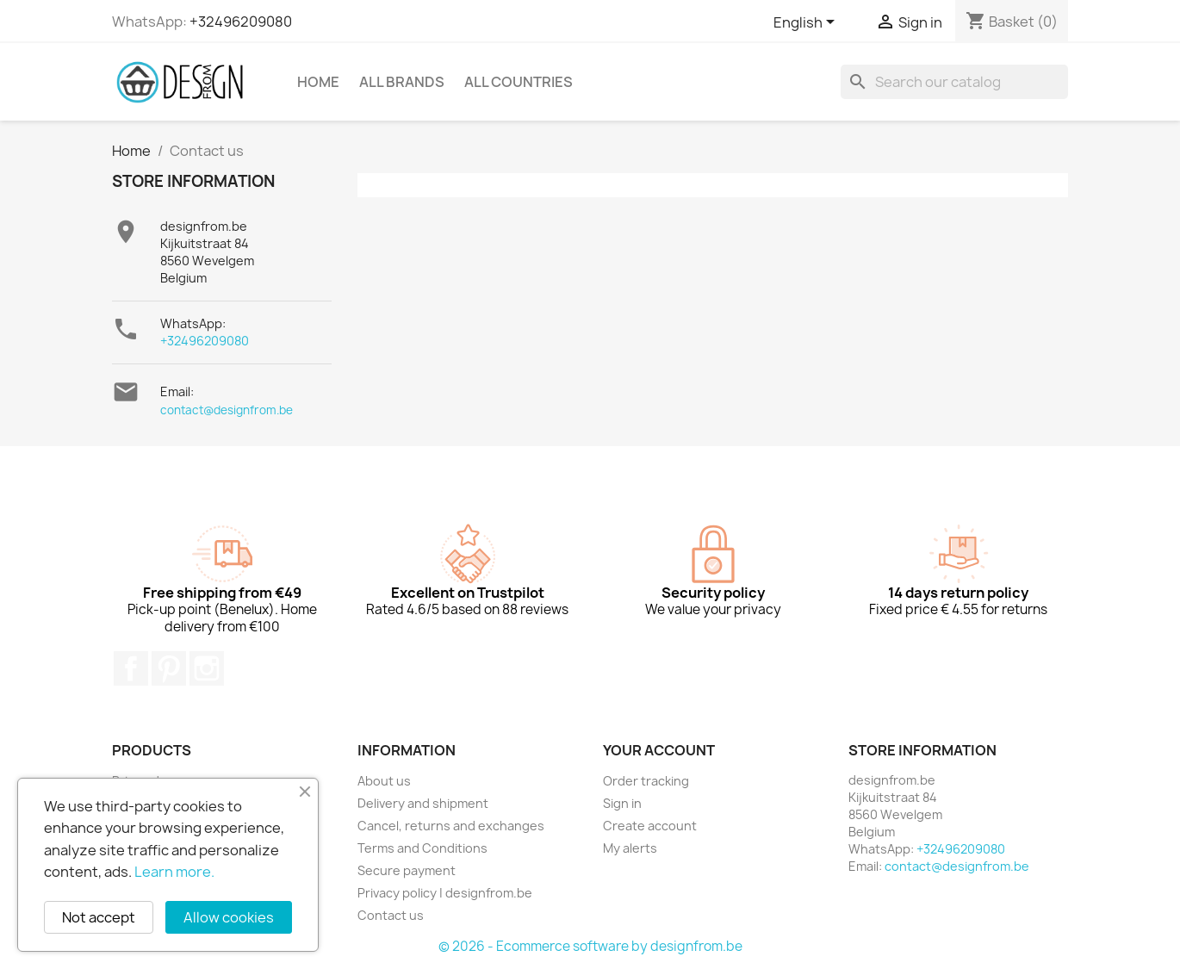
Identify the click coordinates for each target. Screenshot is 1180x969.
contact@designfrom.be (226, 410)
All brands (401, 81)
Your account (659, 750)
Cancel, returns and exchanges (450, 825)
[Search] (954, 82)
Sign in (622, 803)
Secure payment (406, 870)
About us (384, 781)
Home (318, 81)
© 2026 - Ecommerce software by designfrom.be (590, 946)
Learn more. (174, 871)
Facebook (131, 668)
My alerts (630, 848)
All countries (518, 81)
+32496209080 (240, 21)
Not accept (98, 917)
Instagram (206, 668)
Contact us (390, 915)
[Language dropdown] (807, 23)
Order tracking (646, 781)
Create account (650, 825)
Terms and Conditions (422, 848)
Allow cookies (228, 917)
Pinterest (169, 668)
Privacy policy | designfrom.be (444, 893)
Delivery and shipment (422, 803)
